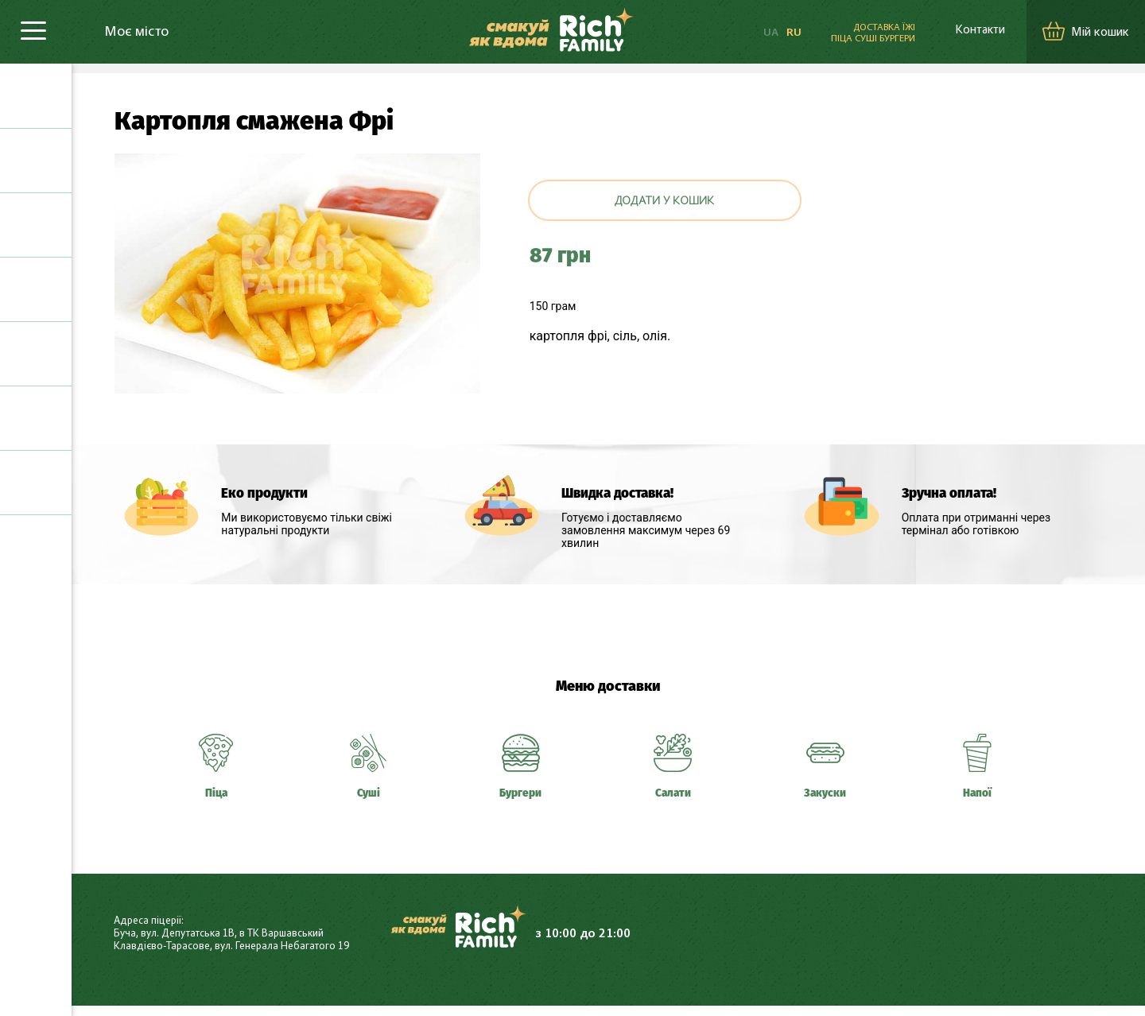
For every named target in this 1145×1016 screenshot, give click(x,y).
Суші (368, 795)
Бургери (36, 225)
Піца (36, 96)
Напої (36, 482)
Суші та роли (36, 160)
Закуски (36, 418)
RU (781, 33)
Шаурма (36, 289)
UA (758, 33)
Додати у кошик (664, 201)
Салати (36, 353)
